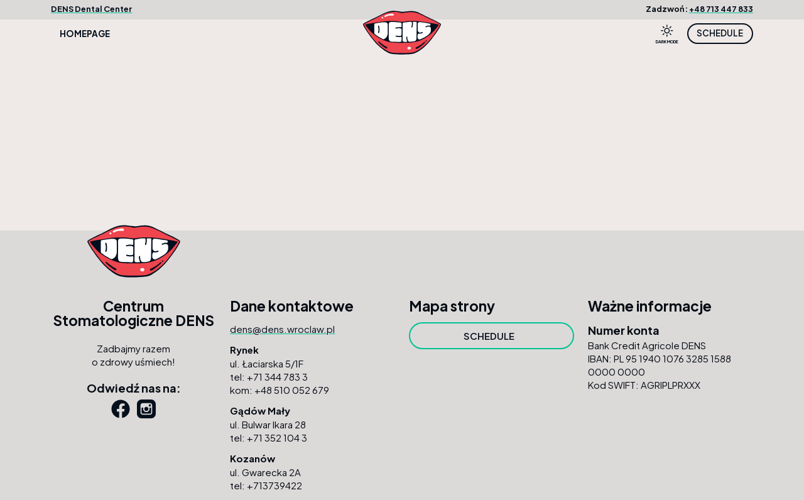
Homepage (85, 33)
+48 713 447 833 (721, 9)
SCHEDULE (720, 33)
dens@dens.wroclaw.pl (282, 329)
